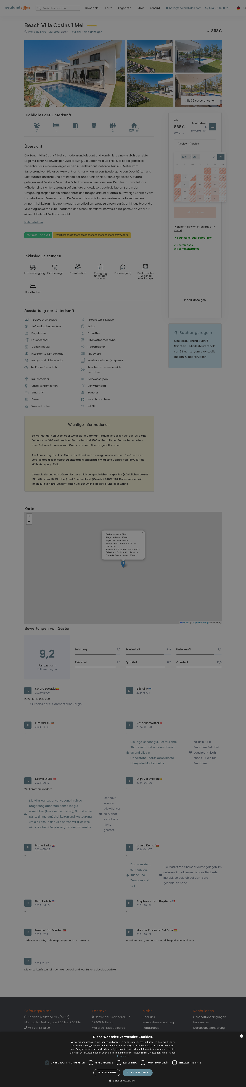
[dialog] (123, 1059)
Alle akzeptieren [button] (137, 1072)
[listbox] (241, 1036)
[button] (123, 1081)
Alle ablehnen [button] (107, 1072)
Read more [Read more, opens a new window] (123, 1056)
